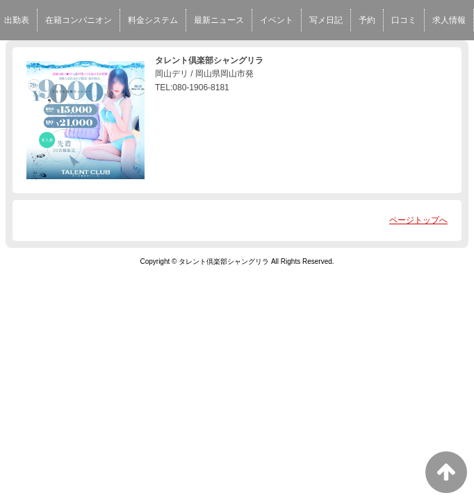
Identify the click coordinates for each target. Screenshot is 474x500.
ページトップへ (418, 220)
